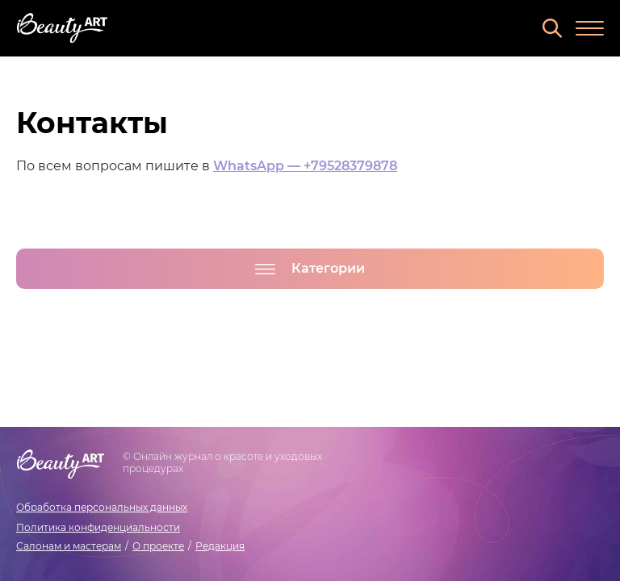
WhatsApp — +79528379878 (305, 165)
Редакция (220, 546)
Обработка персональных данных (101, 507)
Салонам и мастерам (68, 546)
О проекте (158, 546)
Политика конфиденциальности (98, 527)
